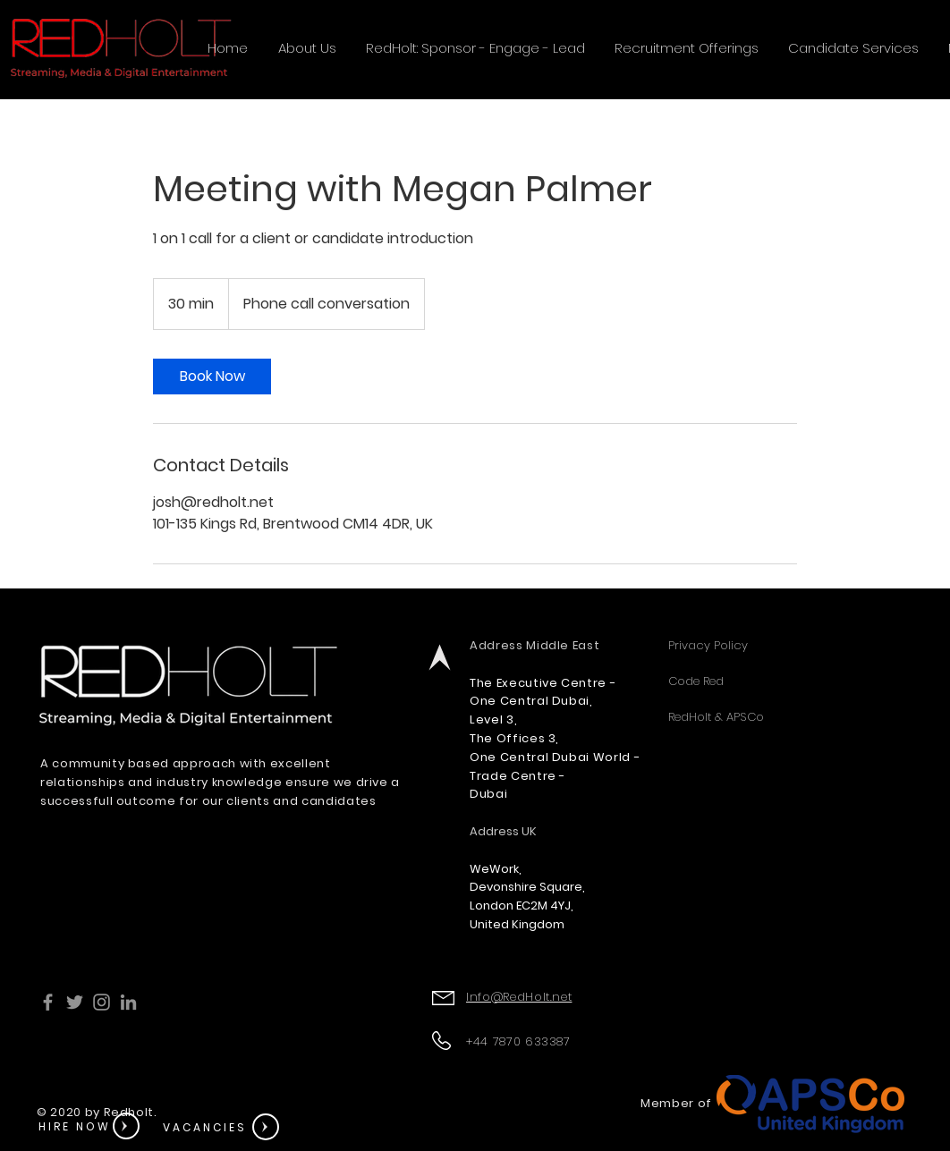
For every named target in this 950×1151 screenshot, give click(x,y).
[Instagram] (101, 1002)
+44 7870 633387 (520, 1041)
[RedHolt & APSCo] (786, 717)
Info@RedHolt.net (519, 996)
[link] (212, 376)
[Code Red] (786, 681)
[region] (93, 1128)
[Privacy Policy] (786, 646)
